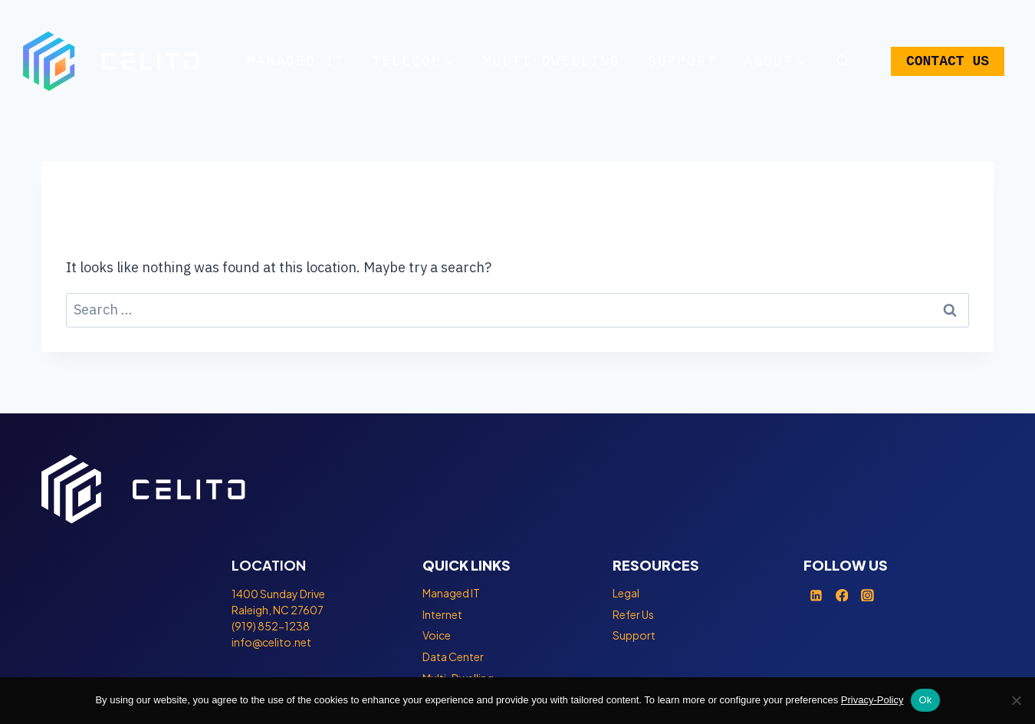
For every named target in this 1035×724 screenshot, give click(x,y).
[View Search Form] (842, 61)
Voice (436, 635)
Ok (925, 700)
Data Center (453, 656)
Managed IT (296, 61)
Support (682, 61)
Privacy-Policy (872, 700)
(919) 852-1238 (271, 626)
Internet (442, 614)
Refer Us (633, 614)
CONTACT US (947, 61)
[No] (1016, 700)
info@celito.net (271, 642)
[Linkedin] (816, 595)
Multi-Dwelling (551, 61)
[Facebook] (842, 595)
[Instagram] (868, 595)
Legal (626, 593)
